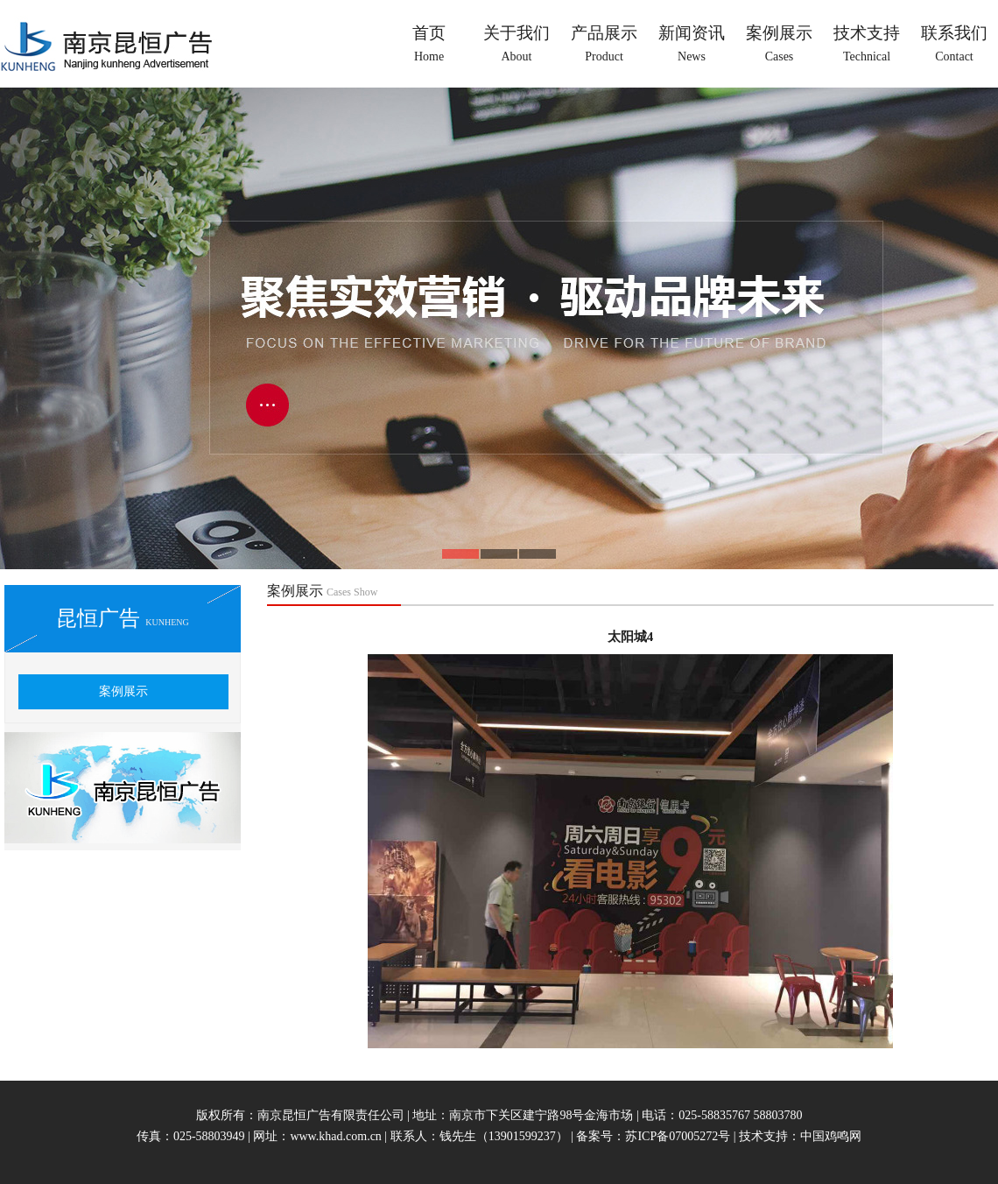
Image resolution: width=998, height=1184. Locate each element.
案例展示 (123, 691)
